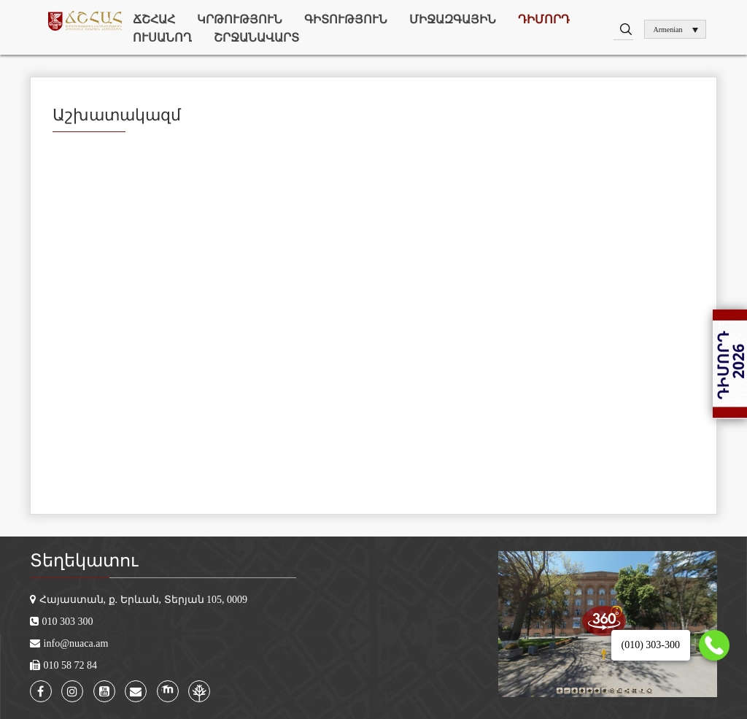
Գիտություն (345, 19)
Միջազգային (452, 19)
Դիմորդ (544, 19)
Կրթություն (239, 19)
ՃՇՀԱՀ (154, 19)
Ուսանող (162, 37)
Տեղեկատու (84, 560)
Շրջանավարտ (256, 37)
